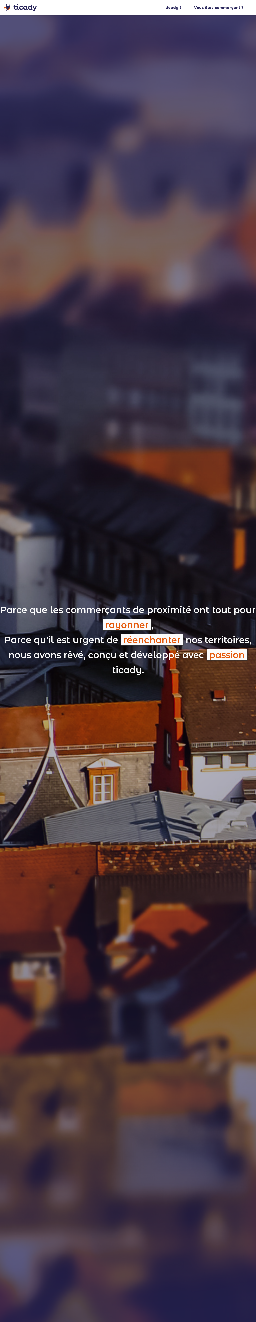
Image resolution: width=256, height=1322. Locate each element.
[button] (179, 7)
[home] (20, 7)
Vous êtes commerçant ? (219, 7)
